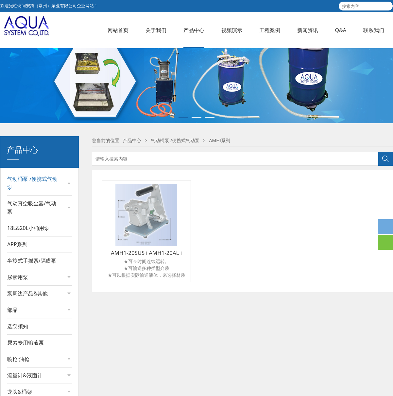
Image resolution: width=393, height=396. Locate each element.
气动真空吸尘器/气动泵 (31, 341)
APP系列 (17, 378)
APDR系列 (24, 260)
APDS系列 (24, 271)
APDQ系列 (25, 282)
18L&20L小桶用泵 (28, 362)
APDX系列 (24, 305)
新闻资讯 (307, 30)
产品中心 (193, 30)
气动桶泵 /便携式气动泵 (32, 231)
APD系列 (23, 249)
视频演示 (231, 30)
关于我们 (155, 30)
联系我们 (373, 30)
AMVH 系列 (25, 327)
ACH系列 (23, 316)
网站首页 (118, 30)
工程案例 (269, 30)
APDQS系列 (26, 294)
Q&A (340, 30)
